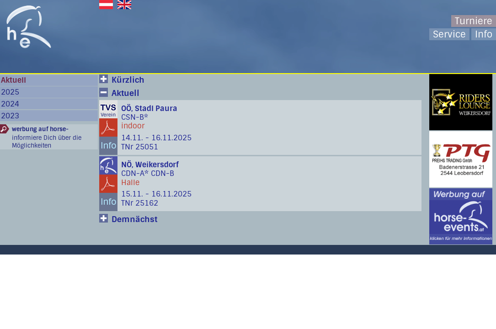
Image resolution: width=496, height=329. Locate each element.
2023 (10, 116)
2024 (10, 104)
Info (483, 34)
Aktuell (13, 80)
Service (449, 34)
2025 (10, 92)
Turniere (473, 21)
